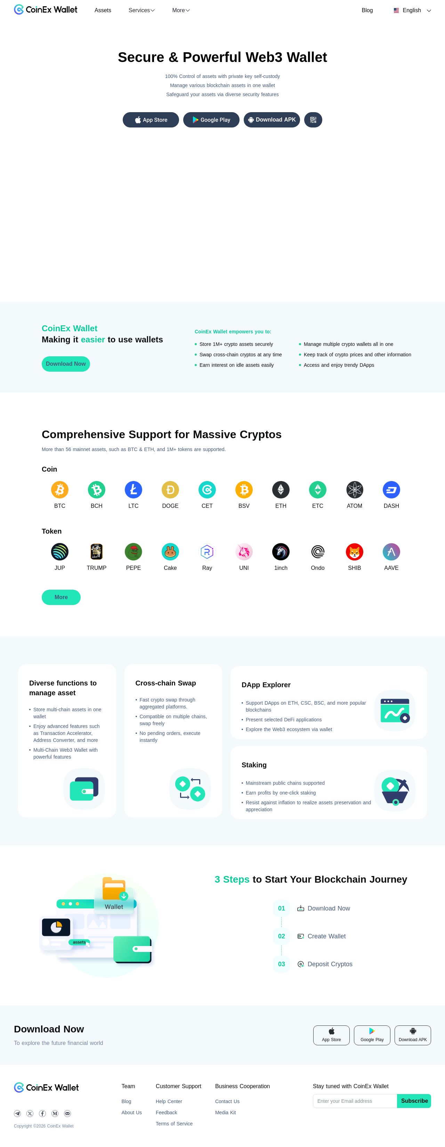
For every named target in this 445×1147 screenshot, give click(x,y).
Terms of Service (174, 1123)
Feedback (166, 1112)
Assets (103, 10)
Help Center (169, 1101)
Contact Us (227, 1101)
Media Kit (225, 1112)
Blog (367, 10)
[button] (142, 10)
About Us (132, 1112)
